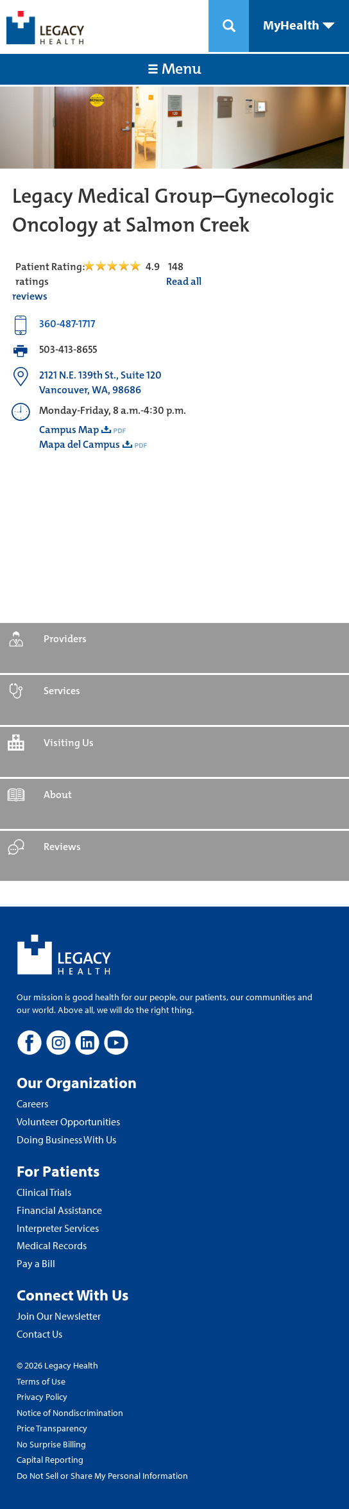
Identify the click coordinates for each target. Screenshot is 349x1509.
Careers (32, 1103)
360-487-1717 (67, 323)
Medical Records (52, 1245)
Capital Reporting (50, 1459)
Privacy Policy (42, 1396)
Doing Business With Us (66, 1139)
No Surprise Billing (51, 1444)
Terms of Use (41, 1381)
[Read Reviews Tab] (119, 266)
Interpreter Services (58, 1228)
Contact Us (39, 1333)
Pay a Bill (36, 1263)
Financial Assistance (59, 1210)
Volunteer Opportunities (68, 1121)
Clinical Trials (44, 1192)
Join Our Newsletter (59, 1315)
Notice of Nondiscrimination (70, 1413)
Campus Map (69, 429)
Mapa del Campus (79, 444)
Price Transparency (52, 1428)
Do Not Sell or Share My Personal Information (102, 1475)
